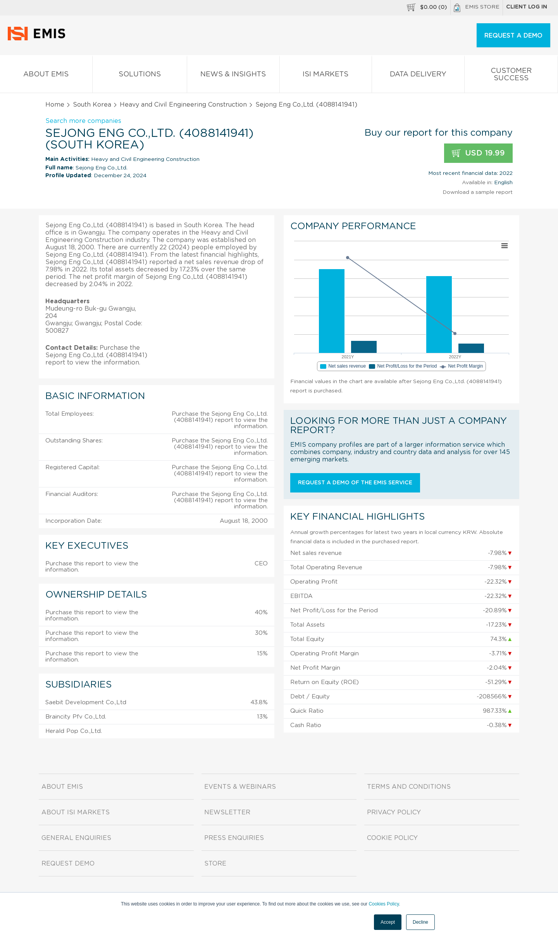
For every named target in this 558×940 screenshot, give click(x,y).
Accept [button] (388, 922)
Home (54, 105)
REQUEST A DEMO (513, 36)
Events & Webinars (240, 787)
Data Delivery (418, 76)
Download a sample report (478, 192)
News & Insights (233, 76)
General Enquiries (76, 838)
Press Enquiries (234, 838)
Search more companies (83, 121)
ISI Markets (326, 76)
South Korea (92, 105)
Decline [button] (420, 922)
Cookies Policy (384, 904)
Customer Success (511, 76)
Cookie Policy (392, 838)
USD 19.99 (478, 153)
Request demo (68, 864)
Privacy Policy (394, 812)
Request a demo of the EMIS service (355, 483)
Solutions (139, 76)
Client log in (526, 7)
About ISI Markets (75, 812)
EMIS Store (476, 7)
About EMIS (46, 76)
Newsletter (227, 812)
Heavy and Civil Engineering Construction (183, 105)
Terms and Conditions (409, 787)
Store (215, 864)
